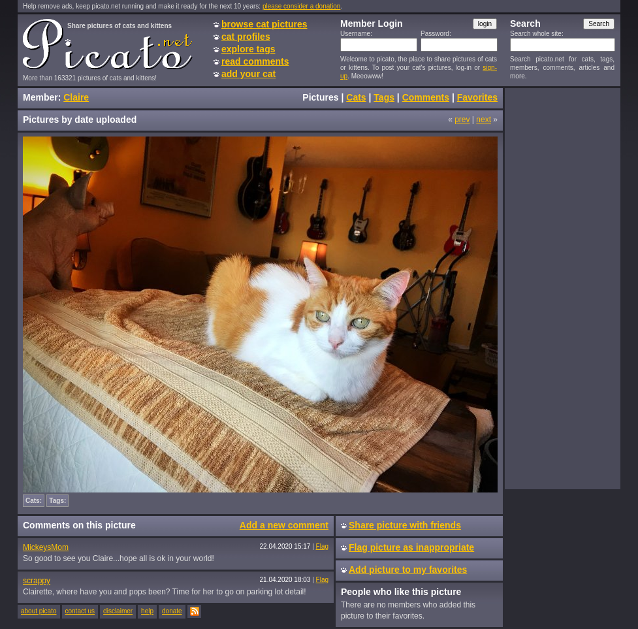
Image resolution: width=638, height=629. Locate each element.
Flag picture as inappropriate (411, 547)
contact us (80, 611)
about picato (39, 611)
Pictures (320, 97)
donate (172, 611)
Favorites (477, 97)
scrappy (36, 580)
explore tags (248, 49)
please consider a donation (302, 6)
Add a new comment (284, 525)
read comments (255, 61)
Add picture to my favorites (408, 569)
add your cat (248, 74)
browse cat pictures (264, 24)
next (483, 119)
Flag (322, 546)
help (147, 611)
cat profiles (245, 36)
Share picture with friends (405, 525)
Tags (384, 97)
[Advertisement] (562, 288)
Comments (425, 97)
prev (462, 119)
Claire (76, 97)
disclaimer (118, 611)
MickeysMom (46, 547)
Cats (356, 97)
